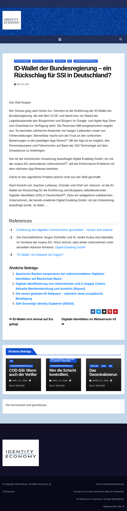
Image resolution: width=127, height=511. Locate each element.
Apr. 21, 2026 (19, 380)
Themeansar (8, 491)
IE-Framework (117, 491)
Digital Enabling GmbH (70, 247)
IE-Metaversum (84, 499)
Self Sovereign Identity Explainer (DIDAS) (45, 303)
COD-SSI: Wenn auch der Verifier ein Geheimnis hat (23, 376)
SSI (69, 61)
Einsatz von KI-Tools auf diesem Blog (91, 491)
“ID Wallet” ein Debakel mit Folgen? (40, 254)
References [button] (20, 220)
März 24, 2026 (101, 380)
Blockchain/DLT (22, 61)
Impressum (97, 499)
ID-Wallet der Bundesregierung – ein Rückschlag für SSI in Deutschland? (62, 72)
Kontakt (107, 499)
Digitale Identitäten (42, 61)
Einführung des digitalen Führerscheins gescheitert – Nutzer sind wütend (64, 230)
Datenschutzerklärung (113, 484)
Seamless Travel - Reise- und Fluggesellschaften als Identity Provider (62, 359)
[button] (121, 39)
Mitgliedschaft (109, 506)
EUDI (104, 366)
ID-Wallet (60, 61)
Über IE (121, 506)
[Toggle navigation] (60, 39)
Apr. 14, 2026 (59, 380)
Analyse (94, 366)
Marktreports (118, 499)
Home (99, 484)
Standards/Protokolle (86, 61)
